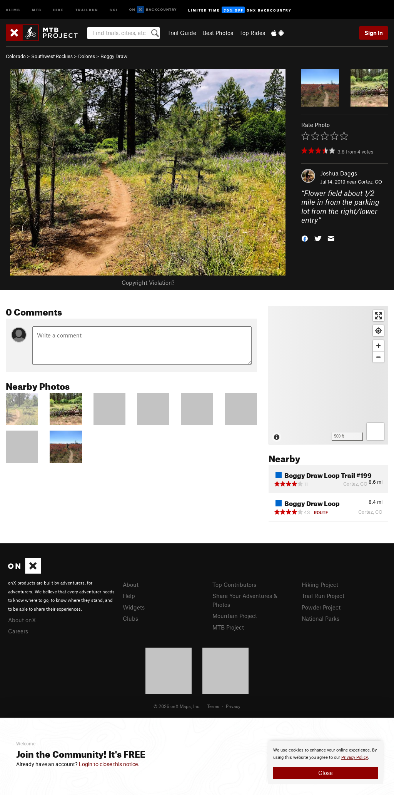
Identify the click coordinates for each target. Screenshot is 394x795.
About (131, 584)
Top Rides (252, 32)
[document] (325, 763)
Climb (13, 9)
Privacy (233, 706)
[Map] (328, 375)
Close (325, 772)
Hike (58, 9)
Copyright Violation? (148, 282)
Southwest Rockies (52, 56)
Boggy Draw (113, 56)
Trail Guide (181, 32)
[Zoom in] (378, 345)
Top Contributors (234, 584)
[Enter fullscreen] (378, 315)
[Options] (375, 431)
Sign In (373, 32)
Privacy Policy (354, 757)
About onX (22, 619)
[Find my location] (378, 330)
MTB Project (228, 627)
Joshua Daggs (339, 173)
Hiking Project (320, 584)
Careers (18, 631)
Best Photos (217, 32)
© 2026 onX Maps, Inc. (177, 706)
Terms (213, 706)
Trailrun (86, 9)
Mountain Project (234, 615)
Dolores (86, 56)
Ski (114, 9)
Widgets (134, 607)
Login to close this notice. (109, 764)
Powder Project (321, 607)
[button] (304, 238)
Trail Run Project (323, 595)
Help (129, 595)
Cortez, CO (370, 182)
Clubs (130, 618)
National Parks (320, 618)
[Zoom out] (378, 356)
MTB (37, 9)
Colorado (16, 56)
